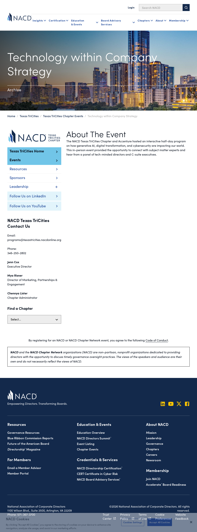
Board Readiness (166, 484)
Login (131, 7)
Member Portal (18, 473)
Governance (154, 443)
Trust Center (107, 516)
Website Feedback (182, 516)
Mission (151, 432)
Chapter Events (87, 449)
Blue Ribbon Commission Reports (30, 438)
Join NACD (153, 479)
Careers (151, 454)
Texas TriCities (29, 116)
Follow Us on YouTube (28, 205)
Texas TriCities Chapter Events (63, 116)
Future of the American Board (28, 443)
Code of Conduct (156, 340)
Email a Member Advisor (24, 468)
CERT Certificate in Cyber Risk (97, 473)
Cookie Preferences (163, 516)
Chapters (152, 449)
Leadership (153, 438)
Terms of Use (143, 516)
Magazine (23, 449)
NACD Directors (94, 438)
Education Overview (91, 432)
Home (11, 116)
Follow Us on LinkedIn (28, 195)
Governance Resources (23, 432)
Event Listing (85, 443)
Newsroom (153, 460)
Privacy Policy (125, 516)
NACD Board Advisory (98, 479)
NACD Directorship (99, 468)
